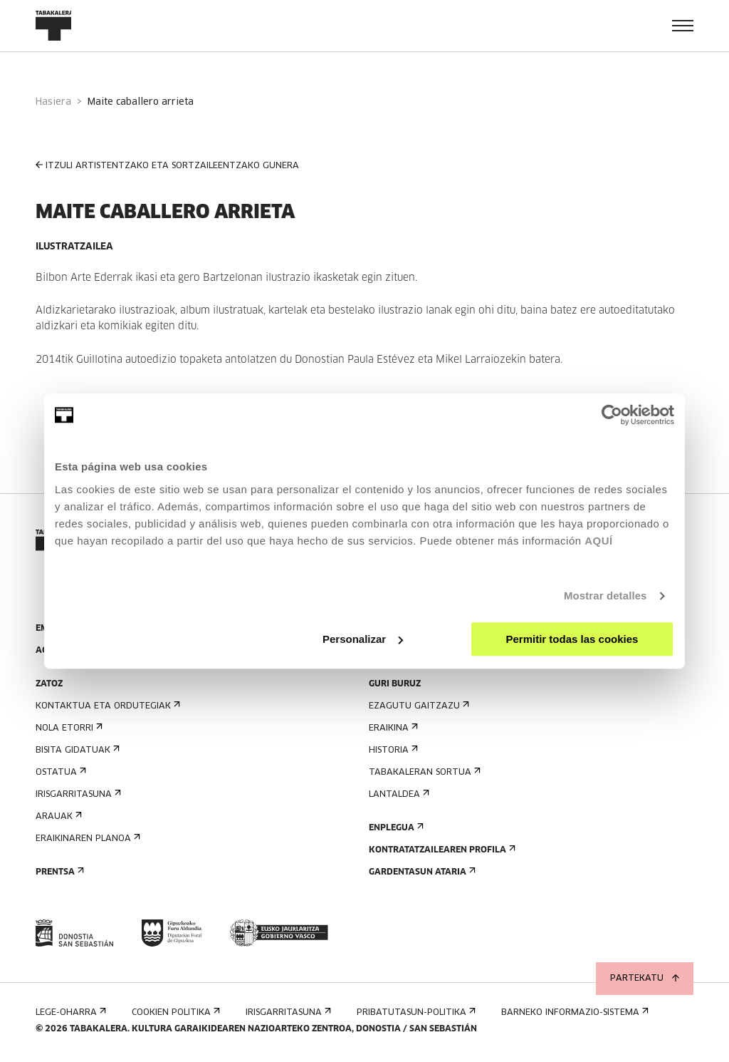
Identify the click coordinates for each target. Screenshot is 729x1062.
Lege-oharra (69, 1012)
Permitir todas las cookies (571, 639)
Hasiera (53, 102)
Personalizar (362, 639)
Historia (392, 750)
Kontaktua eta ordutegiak (106, 706)
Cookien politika (174, 1012)
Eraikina (392, 728)
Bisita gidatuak (76, 750)
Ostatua (59, 772)
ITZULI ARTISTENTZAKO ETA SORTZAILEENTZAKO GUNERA (167, 165)
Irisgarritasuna (77, 794)
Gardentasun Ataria (421, 872)
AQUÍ (598, 541)
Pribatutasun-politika (415, 1012)
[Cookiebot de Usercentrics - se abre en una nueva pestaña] (612, 415)
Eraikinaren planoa (86, 838)
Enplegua (395, 827)
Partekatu (644, 978)
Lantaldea (397, 794)
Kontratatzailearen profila (441, 850)
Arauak (57, 816)
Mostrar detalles (605, 595)
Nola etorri (68, 728)
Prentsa (58, 872)
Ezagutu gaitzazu (417, 706)
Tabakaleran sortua (423, 772)
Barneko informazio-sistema (573, 1012)
